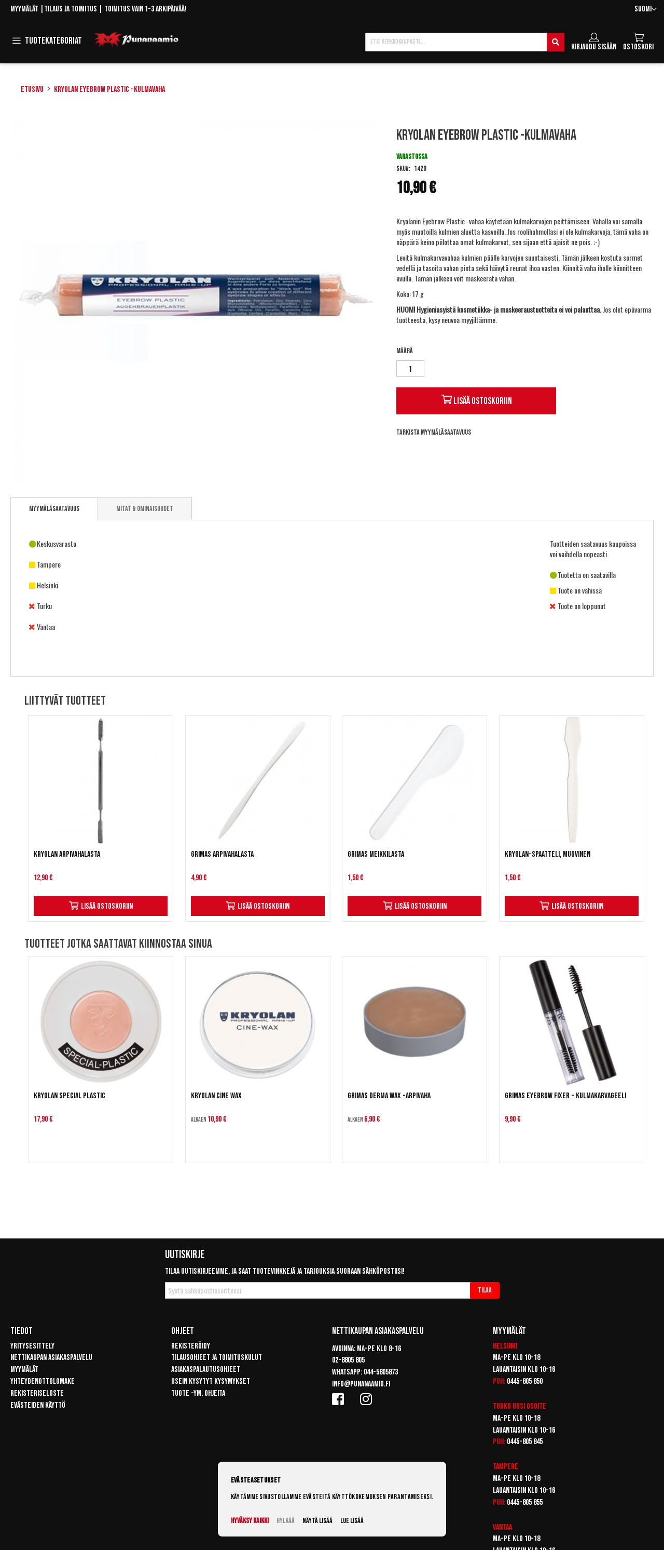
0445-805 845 (525, 1442)
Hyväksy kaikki (250, 1520)
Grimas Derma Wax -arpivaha (389, 1096)
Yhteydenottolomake (42, 1381)
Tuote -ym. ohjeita (198, 1393)
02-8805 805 (348, 1360)
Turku (502, 1406)
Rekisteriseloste (37, 1393)
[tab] (54, 508)
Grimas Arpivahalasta (222, 854)
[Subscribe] (485, 1290)
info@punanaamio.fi (361, 1384)
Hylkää (285, 1520)
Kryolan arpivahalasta (67, 854)
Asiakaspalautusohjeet (205, 1369)
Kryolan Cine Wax (216, 1096)
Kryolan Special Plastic (69, 1096)
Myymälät (24, 9)
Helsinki (505, 1346)
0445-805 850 (525, 1381)
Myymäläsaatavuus (54, 508)
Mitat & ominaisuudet (144, 508)
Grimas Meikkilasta (376, 854)
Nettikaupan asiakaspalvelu (51, 1358)
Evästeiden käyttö (37, 1405)
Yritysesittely (32, 1346)
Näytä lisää (317, 1520)
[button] (645, 10)
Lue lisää (352, 1520)
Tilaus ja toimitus (70, 9)
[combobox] (464, 42)
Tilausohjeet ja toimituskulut (216, 1358)
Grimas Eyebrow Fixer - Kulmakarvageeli (565, 1096)
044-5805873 (381, 1372)
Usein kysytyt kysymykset (210, 1381)
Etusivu (32, 90)
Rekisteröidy (190, 1346)
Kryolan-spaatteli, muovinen (547, 854)
